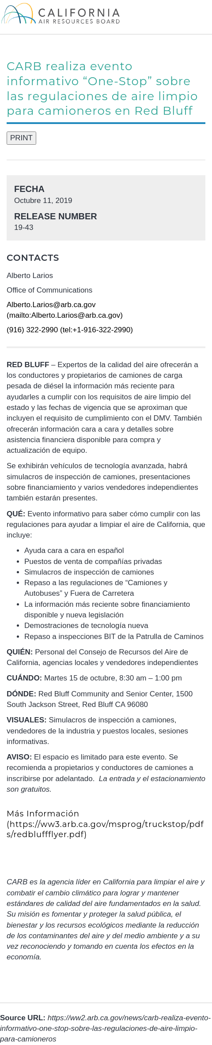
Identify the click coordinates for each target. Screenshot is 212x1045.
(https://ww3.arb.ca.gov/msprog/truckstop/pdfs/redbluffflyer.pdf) (105, 824)
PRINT (21, 138)
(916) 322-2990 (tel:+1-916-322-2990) (70, 330)
